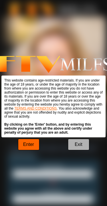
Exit (78, 144)
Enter (28, 144)
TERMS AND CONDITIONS (35, 108)
